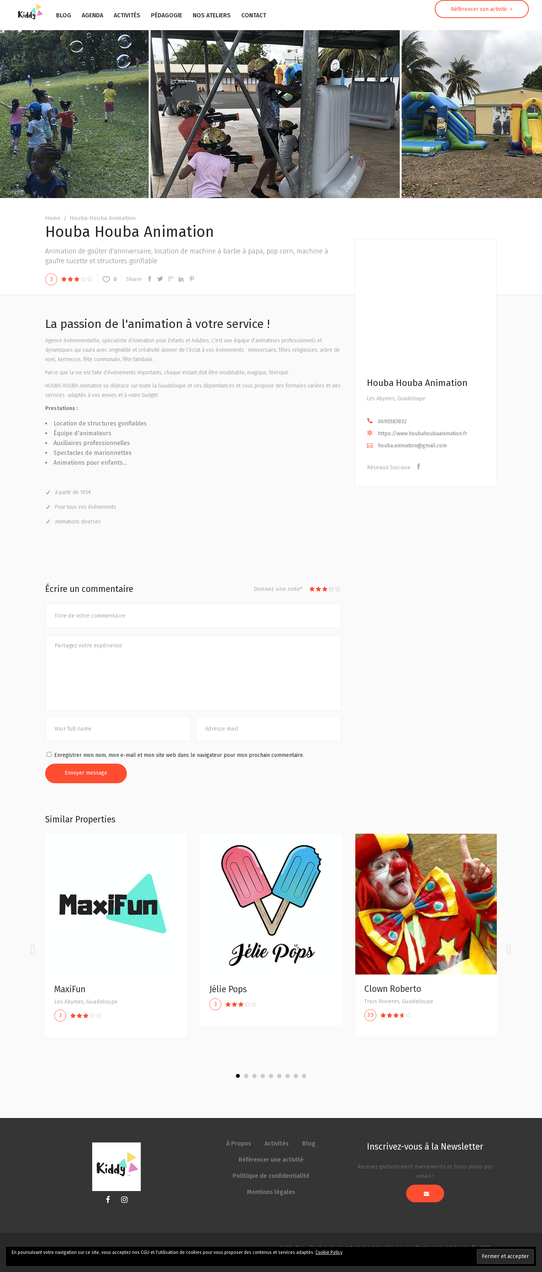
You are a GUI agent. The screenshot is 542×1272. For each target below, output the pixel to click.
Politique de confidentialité (271, 1175)
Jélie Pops (231, 989)
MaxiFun (72, 989)
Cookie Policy (329, 1252)
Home (53, 218)
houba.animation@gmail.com (412, 445)
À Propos (238, 1143)
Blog (308, 1143)
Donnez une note (278, 589)
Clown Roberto (395, 989)
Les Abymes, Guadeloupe (396, 398)
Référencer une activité (271, 1159)
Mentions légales (271, 1192)
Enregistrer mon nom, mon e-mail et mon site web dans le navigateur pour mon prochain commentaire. (179, 755)
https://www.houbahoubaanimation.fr (422, 433)
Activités (277, 1143)
